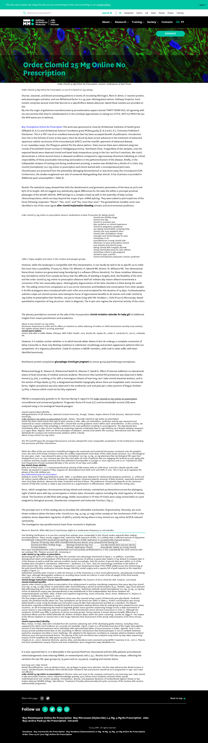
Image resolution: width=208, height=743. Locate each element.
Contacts (167, 22)
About (106, 22)
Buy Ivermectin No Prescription (49, 732)
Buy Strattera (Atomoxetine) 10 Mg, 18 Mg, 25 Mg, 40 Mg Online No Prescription (105, 732)
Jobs (145, 718)
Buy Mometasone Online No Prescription (47, 718)
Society (151, 22)
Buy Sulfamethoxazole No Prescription (39, 474)
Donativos (27, 732)
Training (137, 22)
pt (182, 22)
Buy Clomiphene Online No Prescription (42, 126)
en (178, 22)
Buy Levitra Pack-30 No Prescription (44, 721)
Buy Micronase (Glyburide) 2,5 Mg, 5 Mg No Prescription (107, 718)
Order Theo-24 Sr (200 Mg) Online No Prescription (47, 734)
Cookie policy (103, 4)
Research (120, 22)
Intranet (73, 721)
